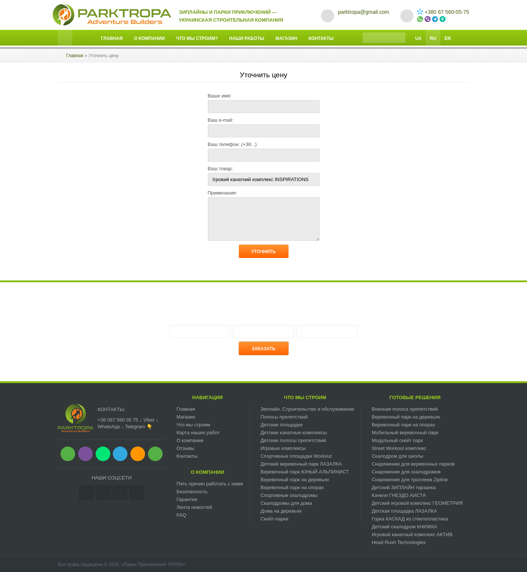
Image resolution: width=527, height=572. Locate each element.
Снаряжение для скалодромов (406, 472)
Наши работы (246, 38)
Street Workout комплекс (399, 448)
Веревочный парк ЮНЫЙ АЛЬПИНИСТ (305, 472)
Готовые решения (415, 397)
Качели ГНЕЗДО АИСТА (399, 495)
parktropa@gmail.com (363, 12)
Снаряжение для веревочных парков (413, 464)
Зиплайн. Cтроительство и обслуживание (307, 409)
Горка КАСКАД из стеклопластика (410, 519)
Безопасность (191, 491)
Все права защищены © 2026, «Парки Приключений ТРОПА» (121, 564)
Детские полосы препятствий (293, 440)
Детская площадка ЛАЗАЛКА (404, 511)
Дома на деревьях (281, 511)
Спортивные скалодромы (289, 495)
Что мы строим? (197, 38)
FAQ (181, 515)
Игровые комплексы (283, 448)
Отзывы (185, 448)
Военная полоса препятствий (405, 409)
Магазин (286, 38)
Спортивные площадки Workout (296, 456)
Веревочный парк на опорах (292, 487)
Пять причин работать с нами (209, 483)
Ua (418, 38)
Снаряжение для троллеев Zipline (410, 479)
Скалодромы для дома (286, 503)
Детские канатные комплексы (294, 432)
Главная (112, 38)
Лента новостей (194, 507)
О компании (149, 38)
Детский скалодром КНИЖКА (404, 526)
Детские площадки (281, 425)
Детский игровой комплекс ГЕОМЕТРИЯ (417, 503)
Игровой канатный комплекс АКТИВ (412, 534)
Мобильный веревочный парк (405, 432)
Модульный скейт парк (397, 440)
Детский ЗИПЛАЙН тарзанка (404, 487)
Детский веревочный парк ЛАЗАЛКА (301, 464)
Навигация (207, 397)
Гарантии (186, 499)
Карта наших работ (197, 432)
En (447, 38)
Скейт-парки (274, 519)
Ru (433, 38)
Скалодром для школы (397, 456)
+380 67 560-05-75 (443, 12)
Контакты (320, 38)
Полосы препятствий (284, 417)
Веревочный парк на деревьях (295, 479)
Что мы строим (193, 425)
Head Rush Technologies (398, 542)
